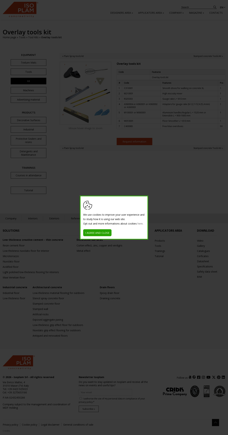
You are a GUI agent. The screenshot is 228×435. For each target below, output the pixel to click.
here (140, 223)
